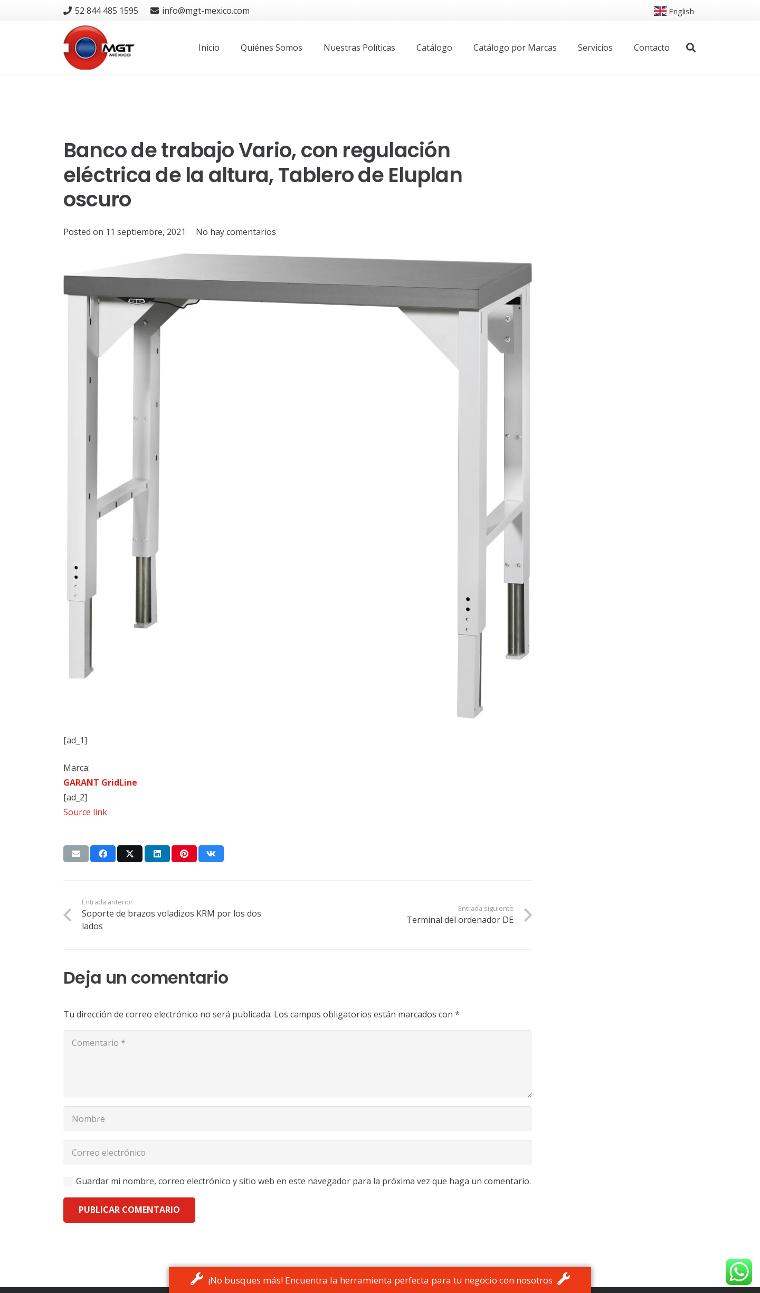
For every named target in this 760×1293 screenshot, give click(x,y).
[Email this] (76, 853)
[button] (690, 48)
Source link (85, 812)
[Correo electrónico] (297, 1152)
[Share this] (103, 853)
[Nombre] (297, 1118)
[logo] (99, 47)
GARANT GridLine (100, 782)
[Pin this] (184, 853)
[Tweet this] (129, 853)
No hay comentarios (236, 232)
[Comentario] (297, 1064)
